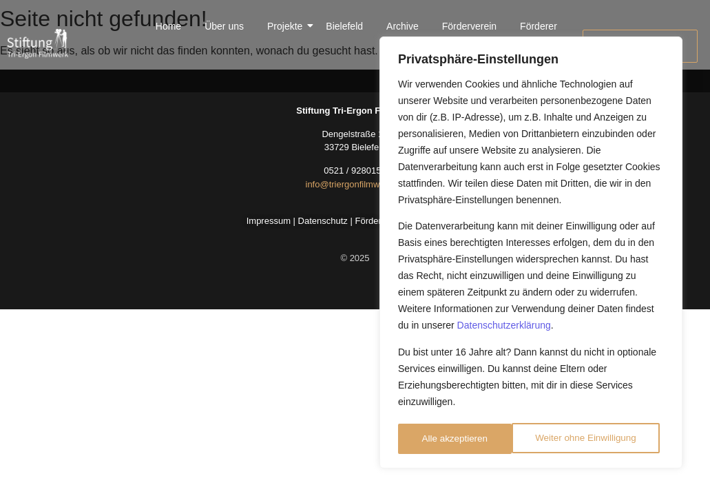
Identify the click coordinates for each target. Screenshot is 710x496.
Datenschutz (323, 221)
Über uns (224, 26)
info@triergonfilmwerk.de (355, 184)
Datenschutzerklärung (504, 328)
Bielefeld (344, 26)
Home (168, 26)
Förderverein (469, 26)
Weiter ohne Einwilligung (472, 438)
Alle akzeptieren (608, 438)
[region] (530, 253)
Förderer (538, 26)
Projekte (287, 26)
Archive (402, 26)
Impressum (269, 221)
